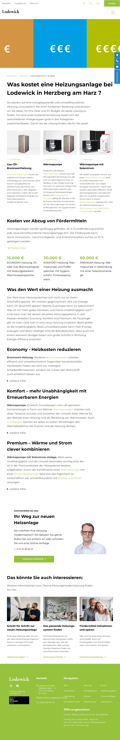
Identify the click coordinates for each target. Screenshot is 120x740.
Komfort (50, 159)
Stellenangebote (109, 691)
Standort (84, 3)
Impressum (106, 701)
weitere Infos (18, 380)
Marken (87, 696)
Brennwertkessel (57, 357)
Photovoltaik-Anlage (95, 177)
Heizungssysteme (53, 657)
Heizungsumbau (16, 657)
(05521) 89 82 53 (91, 3)
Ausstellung (20, 3)
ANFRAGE (117, 76)
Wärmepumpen (51, 174)
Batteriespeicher (88, 202)
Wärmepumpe (70, 469)
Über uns (34, 3)
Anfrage (112, 3)
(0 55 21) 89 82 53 (24, 549)
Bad (66, 685)
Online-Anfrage (108, 696)
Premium (86, 159)
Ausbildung (69, 696)
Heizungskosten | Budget (42, 76)
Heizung (23, 76)
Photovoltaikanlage (26, 473)
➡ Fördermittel (16, 248)
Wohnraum (69, 691)
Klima (103, 685)
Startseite (11, 76)
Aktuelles (6, 3)
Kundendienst (90, 691)
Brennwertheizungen (17, 174)
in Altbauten (15, 422)
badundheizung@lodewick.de (98, 3)
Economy (14, 159)
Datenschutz (90, 701)
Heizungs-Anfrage (32, 559)
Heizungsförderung (91, 657)
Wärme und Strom (70, 478)
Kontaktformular (72, 701)
